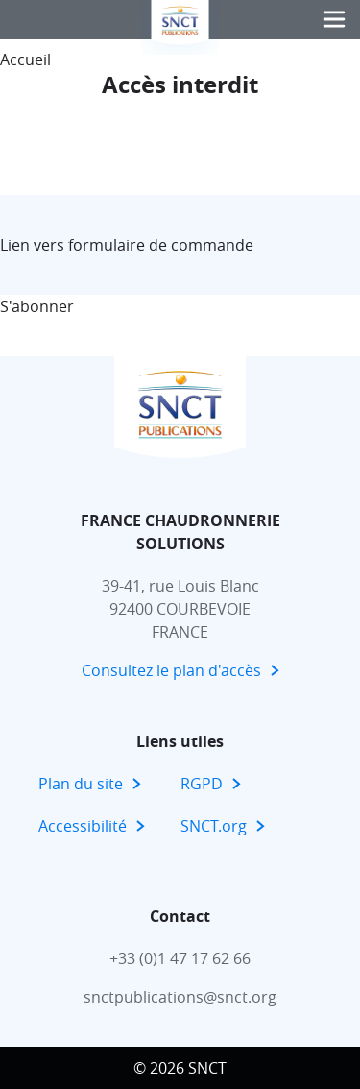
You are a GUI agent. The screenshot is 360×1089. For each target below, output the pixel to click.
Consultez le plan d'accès (171, 670)
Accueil (25, 59)
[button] (334, 19)
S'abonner (37, 306)
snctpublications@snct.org (180, 996)
